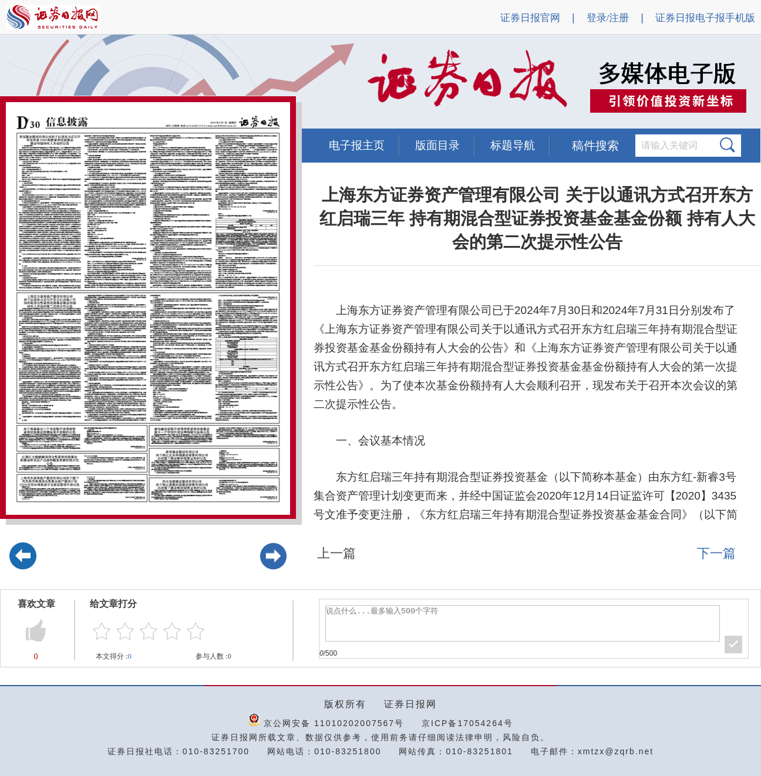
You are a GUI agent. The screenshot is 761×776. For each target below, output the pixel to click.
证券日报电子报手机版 (705, 17)
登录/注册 (608, 17)
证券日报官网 (530, 17)
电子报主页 (357, 145)
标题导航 (512, 145)
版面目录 (437, 145)
